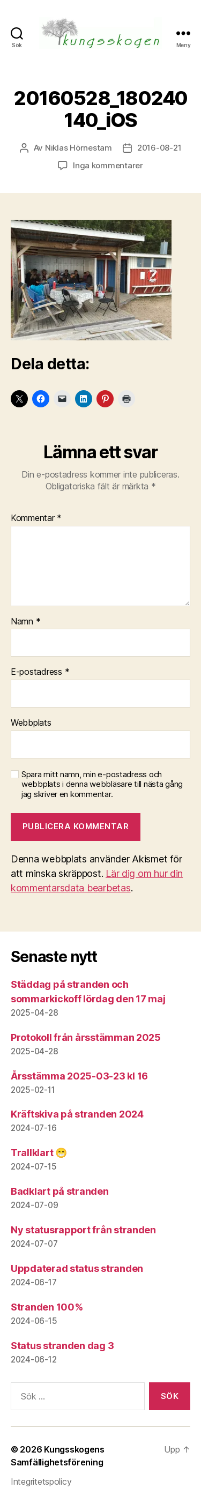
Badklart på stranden (60, 1191)
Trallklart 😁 (39, 1152)
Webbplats (31, 723)
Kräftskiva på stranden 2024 (77, 1114)
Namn (25, 622)
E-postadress (40, 672)
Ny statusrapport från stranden (83, 1229)
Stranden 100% (47, 1307)
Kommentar (36, 518)
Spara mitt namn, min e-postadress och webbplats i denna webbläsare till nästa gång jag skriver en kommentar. (102, 785)
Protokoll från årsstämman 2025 (86, 1037)
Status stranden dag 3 (62, 1345)
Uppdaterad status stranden (77, 1268)
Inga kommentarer (108, 165)
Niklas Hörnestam (78, 148)
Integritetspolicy (41, 1481)
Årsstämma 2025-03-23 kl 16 (79, 1076)
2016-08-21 (159, 148)
